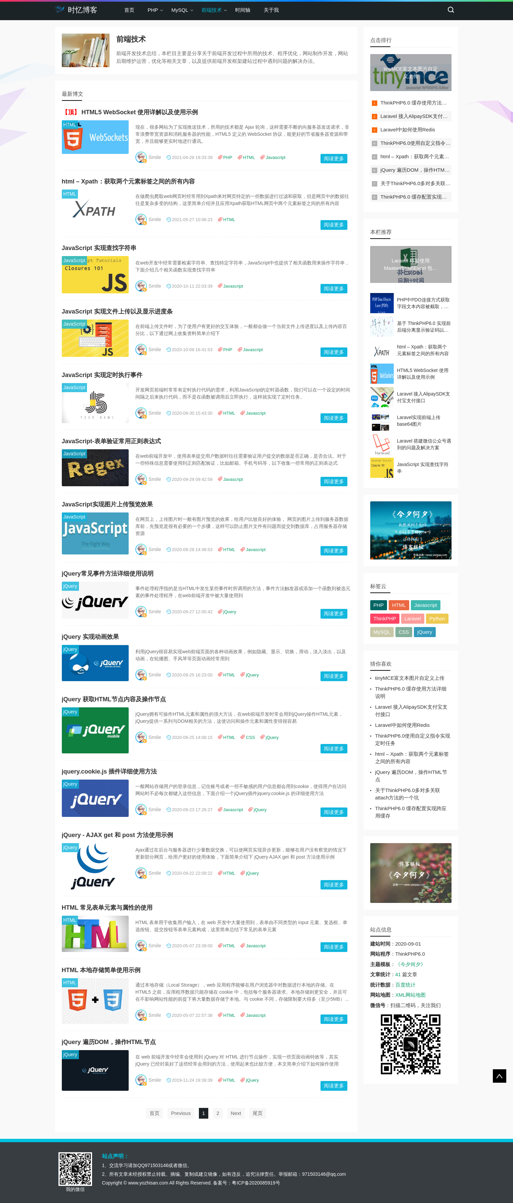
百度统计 (405, 985)
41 (398, 974)
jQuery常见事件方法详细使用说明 (108, 573)
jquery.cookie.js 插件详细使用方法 (109, 771)
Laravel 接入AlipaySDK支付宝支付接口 (424, 116)
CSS (250, 737)
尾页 (258, 1113)
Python (437, 618)
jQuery (70, 586)
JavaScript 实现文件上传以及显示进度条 (117, 311)
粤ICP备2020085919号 (256, 1183)
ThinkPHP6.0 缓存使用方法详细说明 (421, 103)
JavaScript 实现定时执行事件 (102, 375)
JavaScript (74, 260)
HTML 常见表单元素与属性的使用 (107, 907)
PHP (153, 10)
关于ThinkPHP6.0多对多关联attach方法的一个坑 (435, 183)
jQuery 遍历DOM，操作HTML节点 (109, 1042)
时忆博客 (76, 9)
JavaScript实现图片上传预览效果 (107, 504)
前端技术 (212, 10)
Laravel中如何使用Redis (408, 129)
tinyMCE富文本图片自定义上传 (410, 678)
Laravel (412, 618)
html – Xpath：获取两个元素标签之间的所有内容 (128, 181)
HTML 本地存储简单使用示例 (101, 970)
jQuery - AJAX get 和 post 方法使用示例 (117, 835)
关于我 (271, 10)
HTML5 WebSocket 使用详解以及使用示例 (140, 112)
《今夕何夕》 (410, 964)
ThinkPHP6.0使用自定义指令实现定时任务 (428, 143)
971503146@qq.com (324, 1174)
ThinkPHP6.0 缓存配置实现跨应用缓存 (424, 197)
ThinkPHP (385, 618)
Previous (180, 1113)
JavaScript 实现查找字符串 (99, 248)
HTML (69, 124)
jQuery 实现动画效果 (90, 636)
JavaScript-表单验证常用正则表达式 (111, 441)
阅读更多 (334, 158)
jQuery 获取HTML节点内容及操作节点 (114, 699)
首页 (129, 10)
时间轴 (242, 10)
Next (236, 1113)
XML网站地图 (410, 995)
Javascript (276, 157)
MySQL (179, 10)
